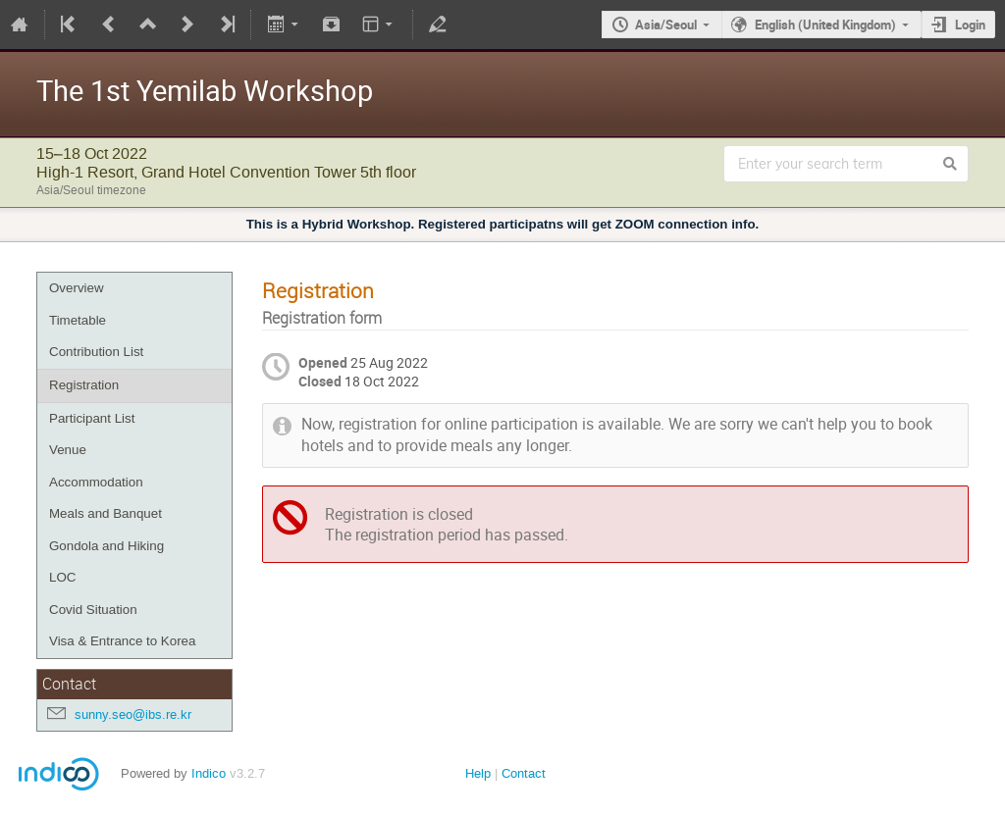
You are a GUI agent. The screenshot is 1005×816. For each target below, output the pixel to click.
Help (478, 773)
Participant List (91, 418)
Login (970, 24)
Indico (208, 773)
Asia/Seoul (666, 24)
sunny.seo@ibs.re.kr (133, 714)
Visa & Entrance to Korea (122, 641)
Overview (76, 287)
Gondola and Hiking (106, 545)
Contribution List (96, 351)
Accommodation (96, 482)
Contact (524, 773)
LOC (62, 577)
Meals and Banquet (105, 513)
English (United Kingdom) (825, 24)
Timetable (77, 320)
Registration (84, 385)
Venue (67, 449)
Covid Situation (93, 609)
